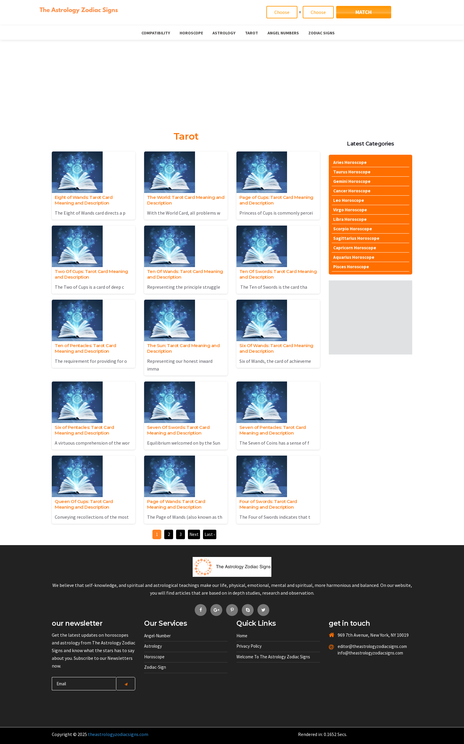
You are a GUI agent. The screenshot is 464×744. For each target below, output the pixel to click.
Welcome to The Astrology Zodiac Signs (273, 657)
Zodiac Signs (321, 33)
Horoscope (191, 33)
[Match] (281, 12)
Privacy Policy (249, 646)
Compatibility (155, 33)
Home (241, 635)
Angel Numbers (283, 33)
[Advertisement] (232, 84)
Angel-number (157, 635)
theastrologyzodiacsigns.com (118, 734)
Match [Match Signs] (363, 12)
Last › (209, 534)
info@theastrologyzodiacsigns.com (358, 653)
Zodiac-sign (155, 667)
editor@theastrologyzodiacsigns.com (358, 646)
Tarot (251, 33)
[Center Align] (125, 683)
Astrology (224, 33)
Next (194, 534)
